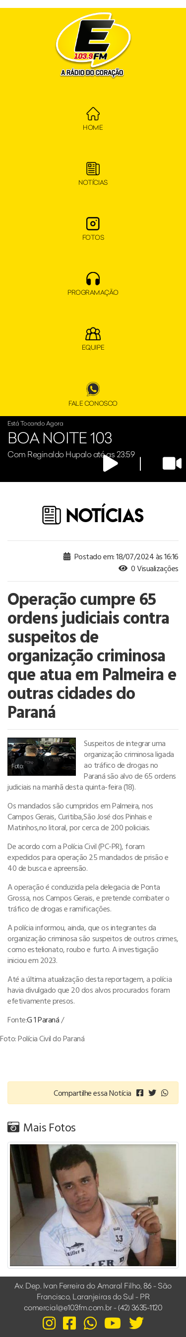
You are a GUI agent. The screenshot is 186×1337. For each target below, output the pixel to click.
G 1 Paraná (43, 1019)
